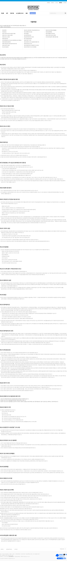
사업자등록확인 (10, 556)
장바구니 (52, 2)
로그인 (57, 2)
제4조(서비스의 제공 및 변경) (7, 35)
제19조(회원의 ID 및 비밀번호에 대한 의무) (31, 42)
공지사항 (64, 2)
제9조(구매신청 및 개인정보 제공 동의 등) (9, 43)
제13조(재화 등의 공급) (28, 32)
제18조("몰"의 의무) (27, 40)
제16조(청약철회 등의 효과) (29, 37)
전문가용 (12, 13)
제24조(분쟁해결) (49, 32)
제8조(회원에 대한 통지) (6, 42)
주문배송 (48, 2)
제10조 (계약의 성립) (6, 45)
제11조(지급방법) (5, 47)
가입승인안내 (33, 13)
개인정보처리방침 (9, 549)
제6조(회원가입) (5, 38)
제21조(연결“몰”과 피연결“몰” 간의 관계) (31, 45)
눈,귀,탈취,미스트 (19, 13)
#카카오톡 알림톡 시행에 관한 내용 (52, 37)
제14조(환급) (26, 33)
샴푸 (7, 13)
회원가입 (60, 2)
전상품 (2, 13)
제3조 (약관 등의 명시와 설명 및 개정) (8, 33)
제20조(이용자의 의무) (28, 43)
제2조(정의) (4, 32)
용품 (27, 13)
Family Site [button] (62, 549)
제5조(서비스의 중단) (6, 37)
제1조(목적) (4, 30)
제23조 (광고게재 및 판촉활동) (51, 30)
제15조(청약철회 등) (27, 35)
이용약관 (2, 549)
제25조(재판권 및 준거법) (50, 33)
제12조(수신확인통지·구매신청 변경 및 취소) (32, 30)
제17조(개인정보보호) (28, 38)
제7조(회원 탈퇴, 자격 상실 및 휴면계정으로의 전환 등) (11, 40)
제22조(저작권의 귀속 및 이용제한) (30, 47)
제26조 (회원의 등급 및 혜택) (51, 35)
